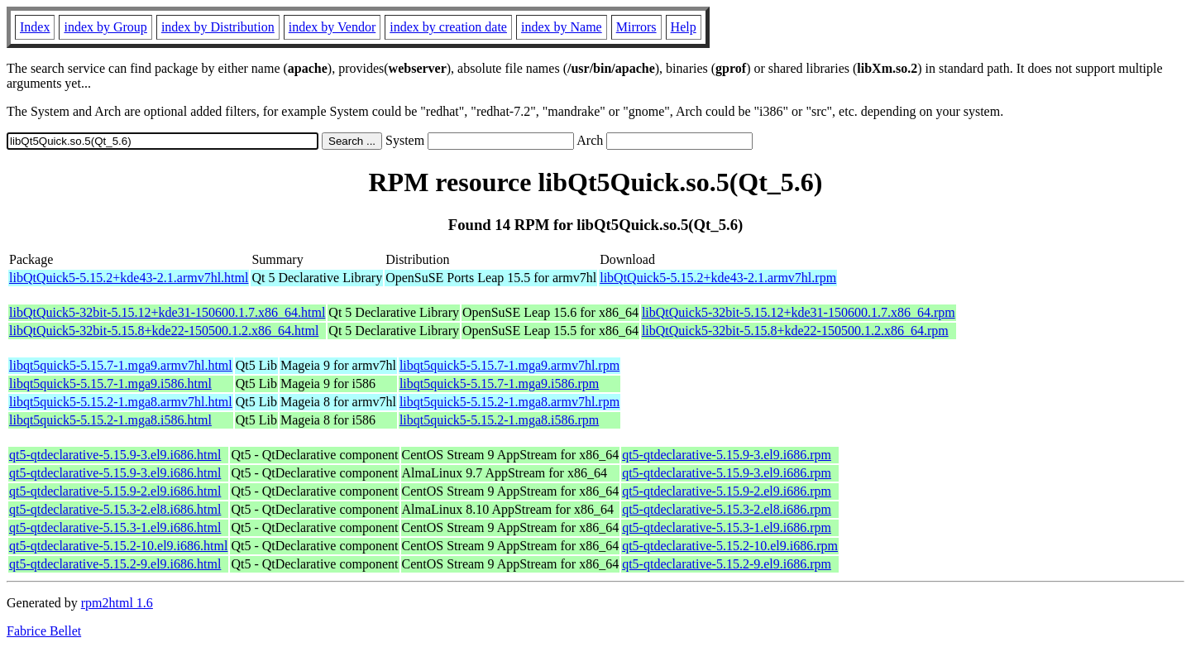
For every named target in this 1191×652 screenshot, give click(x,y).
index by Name (561, 27)
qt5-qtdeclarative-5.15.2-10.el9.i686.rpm (730, 546)
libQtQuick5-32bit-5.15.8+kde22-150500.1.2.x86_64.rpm (795, 331)
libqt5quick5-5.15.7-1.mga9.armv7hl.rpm (509, 365)
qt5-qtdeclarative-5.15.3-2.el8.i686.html (115, 509)
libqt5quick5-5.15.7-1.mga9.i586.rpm (499, 383)
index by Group (105, 27)
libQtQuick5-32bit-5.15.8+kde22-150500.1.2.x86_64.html (163, 331)
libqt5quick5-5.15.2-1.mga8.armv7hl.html (120, 402)
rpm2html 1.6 (117, 603)
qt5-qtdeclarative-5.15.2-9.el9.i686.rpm (726, 564)
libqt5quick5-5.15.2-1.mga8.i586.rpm (499, 420)
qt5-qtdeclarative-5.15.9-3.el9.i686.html (115, 455)
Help (683, 27)
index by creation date (448, 27)
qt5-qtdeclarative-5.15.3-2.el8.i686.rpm (726, 509)
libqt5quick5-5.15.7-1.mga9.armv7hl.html (120, 365)
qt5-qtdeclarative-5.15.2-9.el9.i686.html (115, 564)
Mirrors (636, 27)
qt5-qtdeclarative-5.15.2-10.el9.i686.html (118, 546)
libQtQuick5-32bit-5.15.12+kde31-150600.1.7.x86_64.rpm (798, 312)
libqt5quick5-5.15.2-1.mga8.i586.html (110, 420)
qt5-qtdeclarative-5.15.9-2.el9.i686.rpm (726, 491)
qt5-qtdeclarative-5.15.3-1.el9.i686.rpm (726, 527)
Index (35, 27)
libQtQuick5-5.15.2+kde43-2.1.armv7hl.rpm (718, 278)
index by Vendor (332, 27)
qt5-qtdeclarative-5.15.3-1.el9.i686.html (115, 527)
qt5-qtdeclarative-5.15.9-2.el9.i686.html (115, 491)
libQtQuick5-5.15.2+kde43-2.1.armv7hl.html (128, 278)
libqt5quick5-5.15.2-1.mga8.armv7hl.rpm (509, 402)
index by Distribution (218, 27)
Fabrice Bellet (44, 631)
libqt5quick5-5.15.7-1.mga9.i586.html (110, 383)
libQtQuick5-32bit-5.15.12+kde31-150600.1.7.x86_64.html (167, 312)
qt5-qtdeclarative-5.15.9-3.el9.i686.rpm (726, 455)
